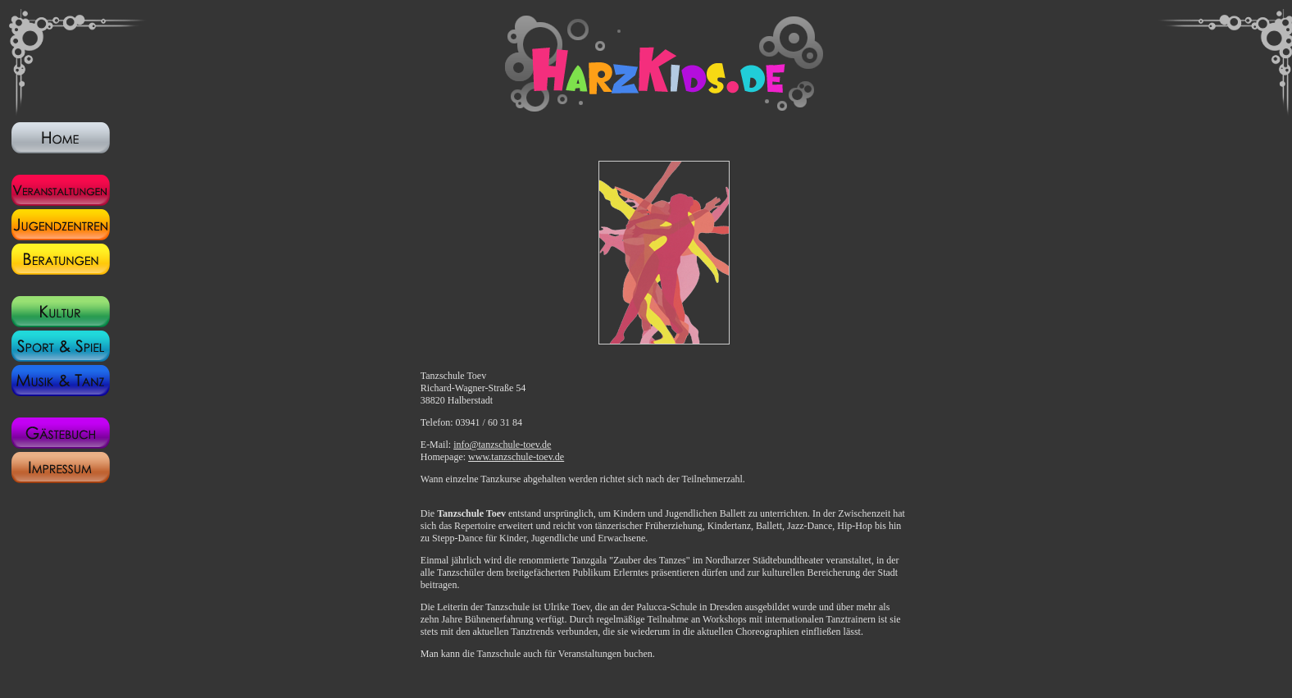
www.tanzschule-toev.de (516, 457)
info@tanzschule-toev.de (502, 444)
